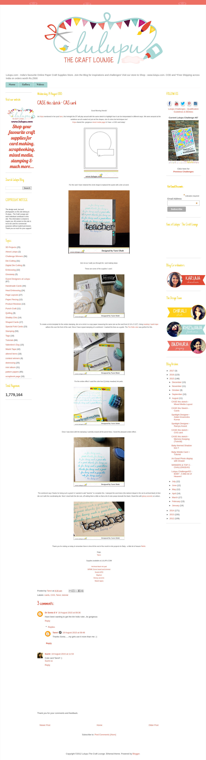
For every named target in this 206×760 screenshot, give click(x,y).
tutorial (65, 595)
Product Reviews (13, 304)
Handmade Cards (14, 286)
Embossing (11, 270)
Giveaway (10, 274)
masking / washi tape (150, 324)
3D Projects (11, 247)
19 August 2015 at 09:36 (69, 612)
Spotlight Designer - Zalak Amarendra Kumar (180, 417)
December (177, 382)
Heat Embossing (13, 290)
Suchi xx (49, 661)
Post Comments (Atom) (105, 734)
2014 (172, 510)
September (177, 394)
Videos (40, 85)
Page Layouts (12, 295)
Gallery (26, 85)
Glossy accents (98, 578)
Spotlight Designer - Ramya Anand (180, 424)
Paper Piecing (12, 299)
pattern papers (12, 372)
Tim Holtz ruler (133, 327)
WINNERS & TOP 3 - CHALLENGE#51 (181, 466)
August (175, 398)
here (61, 116)
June (174, 485)
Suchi (47, 654)
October (176, 390)
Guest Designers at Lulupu (18, 279)
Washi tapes (99, 581)
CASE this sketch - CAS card (180, 431)
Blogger (136, 754)
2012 (172, 518)
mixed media (96, 122)
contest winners (13, 358)
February (176, 501)
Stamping (10, 331)
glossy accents (147, 496)
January (176, 505)
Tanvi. (99, 555)
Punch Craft (11, 308)
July (174, 481)
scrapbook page (13, 376)
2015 (172, 378)
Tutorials (9, 340)
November (177, 386)
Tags (8, 336)
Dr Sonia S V (51, 612)
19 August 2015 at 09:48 (74, 632)
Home (12, 85)
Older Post (153, 725)
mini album (11, 367)
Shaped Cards (12, 322)
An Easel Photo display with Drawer (182, 459)
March (175, 497)
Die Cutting (11, 261)
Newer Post (45, 725)
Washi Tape (11, 349)
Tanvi (49, 591)
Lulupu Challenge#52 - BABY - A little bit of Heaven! (181, 474)
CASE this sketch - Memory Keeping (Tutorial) (180, 439)
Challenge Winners (14, 256)
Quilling (9, 313)
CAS (53, 595)
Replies (51, 627)
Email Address (182, 198)
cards (47, 595)
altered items (11, 354)
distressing (10, 363)
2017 (172, 370)
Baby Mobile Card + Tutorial (180, 453)
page (103, 122)
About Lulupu (12, 251)
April (174, 493)
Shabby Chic (11, 317)
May (174, 489)
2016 (172, 374)
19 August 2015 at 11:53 (62, 654)
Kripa (41, 116)
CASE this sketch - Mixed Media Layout (181, 402)
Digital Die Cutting (14, 265)
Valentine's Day (13, 345)
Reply (47, 621)
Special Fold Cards (14, 326)
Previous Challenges (183, 171)
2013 (172, 514)
